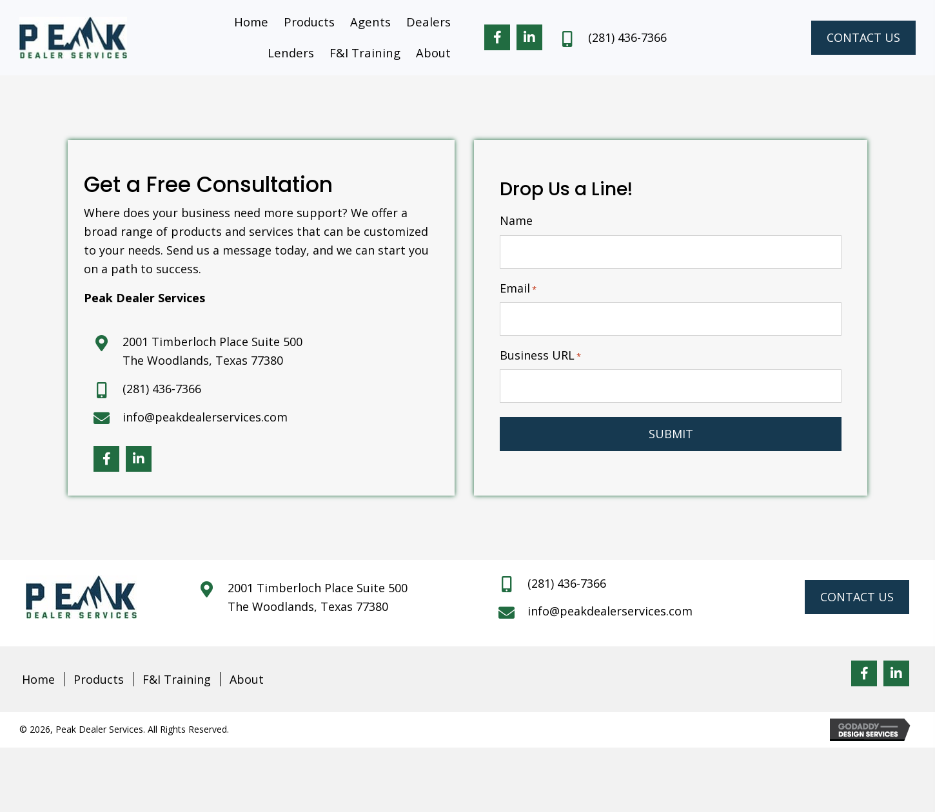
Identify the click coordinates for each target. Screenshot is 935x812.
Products (99, 679)
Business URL (540, 355)
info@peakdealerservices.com (205, 417)
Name (516, 220)
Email (518, 288)
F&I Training (177, 679)
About (247, 679)
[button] (497, 38)
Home (38, 679)
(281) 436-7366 (627, 37)
